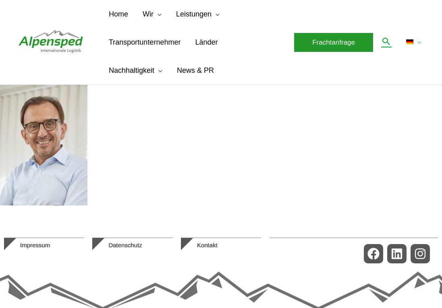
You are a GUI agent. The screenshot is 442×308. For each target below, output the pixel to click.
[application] (158, 14)
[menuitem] (414, 42)
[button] (333, 42)
